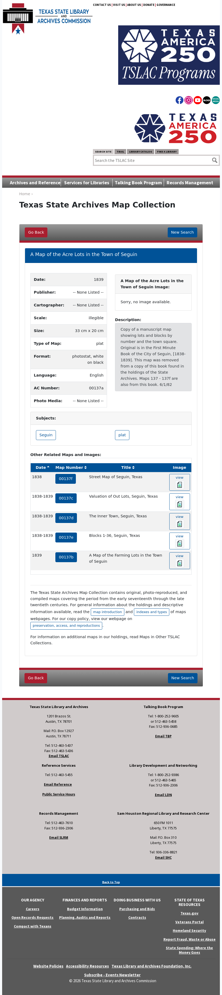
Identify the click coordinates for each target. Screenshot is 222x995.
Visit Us (119, 5)
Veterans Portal (189, 922)
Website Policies (48, 966)
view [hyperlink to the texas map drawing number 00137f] (179, 482)
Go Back (36, 232)
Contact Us (102, 5)
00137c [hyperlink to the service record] (66, 498)
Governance (166, 5)
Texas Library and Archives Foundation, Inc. (151, 966)
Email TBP (163, 736)
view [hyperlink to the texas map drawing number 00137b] (179, 561)
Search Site (103, 151)
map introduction (107, 612)
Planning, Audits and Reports (84, 917)
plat (122, 435)
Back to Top (111, 882)
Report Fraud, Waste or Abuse (189, 939)
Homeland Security (189, 930)
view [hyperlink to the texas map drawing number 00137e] (179, 541)
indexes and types (151, 612)
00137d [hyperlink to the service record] (66, 518)
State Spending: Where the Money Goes (189, 950)
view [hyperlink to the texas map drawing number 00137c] (179, 502)
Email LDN (163, 795)
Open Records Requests (32, 917)
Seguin (45, 435)
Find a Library (166, 151)
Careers (32, 908)
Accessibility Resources (87, 966)
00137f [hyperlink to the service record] (65, 479)
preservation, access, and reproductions (66, 626)
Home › (26, 194)
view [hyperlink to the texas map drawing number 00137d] (179, 522)
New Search (182, 232)
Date (41, 467)
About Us (134, 5)
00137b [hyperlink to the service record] (66, 557)
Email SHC (163, 857)
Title (126, 467)
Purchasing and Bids (137, 908)
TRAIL (120, 151)
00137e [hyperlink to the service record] (66, 537)
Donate (148, 5)
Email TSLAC (59, 756)
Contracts (137, 917)
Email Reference (58, 784)
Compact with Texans (32, 926)
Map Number (69, 467)
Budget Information (85, 908)
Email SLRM (58, 837)
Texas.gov (189, 913)
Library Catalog (140, 151)
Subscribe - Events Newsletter (112, 974)
